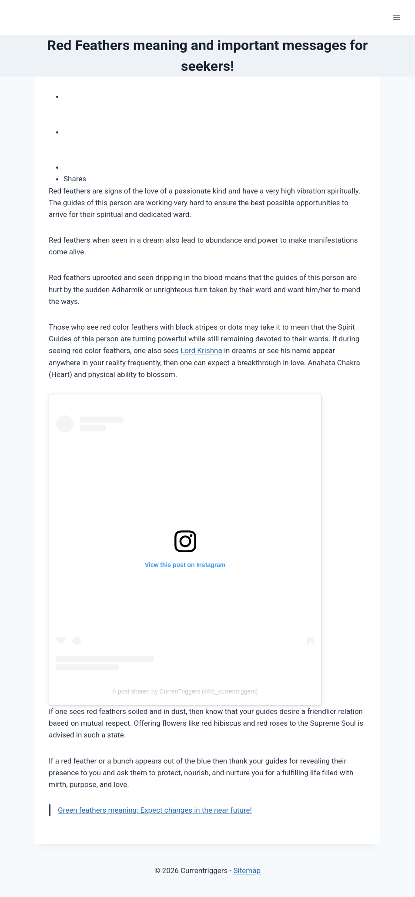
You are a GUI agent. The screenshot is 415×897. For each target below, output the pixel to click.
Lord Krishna (201, 350)
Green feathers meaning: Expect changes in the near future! (155, 810)
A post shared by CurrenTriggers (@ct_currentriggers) (185, 691)
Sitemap (247, 870)
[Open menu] (396, 17)
